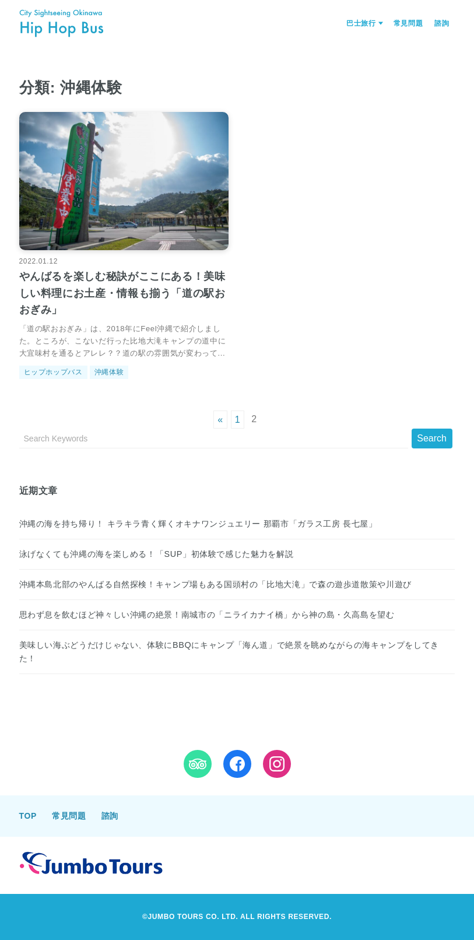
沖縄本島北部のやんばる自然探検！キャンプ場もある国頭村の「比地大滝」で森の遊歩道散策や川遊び (215, 584)
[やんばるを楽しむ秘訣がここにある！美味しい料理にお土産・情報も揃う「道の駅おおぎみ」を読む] (124, 181)
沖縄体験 (109, 372)
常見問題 (408, 23)
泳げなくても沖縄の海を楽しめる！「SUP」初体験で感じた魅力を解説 (156, 554)
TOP (28, 815)
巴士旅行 (361, 23)
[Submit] (432, 438)
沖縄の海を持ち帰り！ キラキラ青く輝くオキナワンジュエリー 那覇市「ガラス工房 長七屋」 (198, 523)
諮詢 (441, 23)
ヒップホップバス (53, 372)
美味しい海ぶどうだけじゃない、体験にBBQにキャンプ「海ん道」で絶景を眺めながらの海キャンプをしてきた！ (229, 651)
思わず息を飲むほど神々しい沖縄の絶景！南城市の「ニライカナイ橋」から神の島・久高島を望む (207, 614)
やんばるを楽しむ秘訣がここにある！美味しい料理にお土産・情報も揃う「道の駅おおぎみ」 (122, 293)
